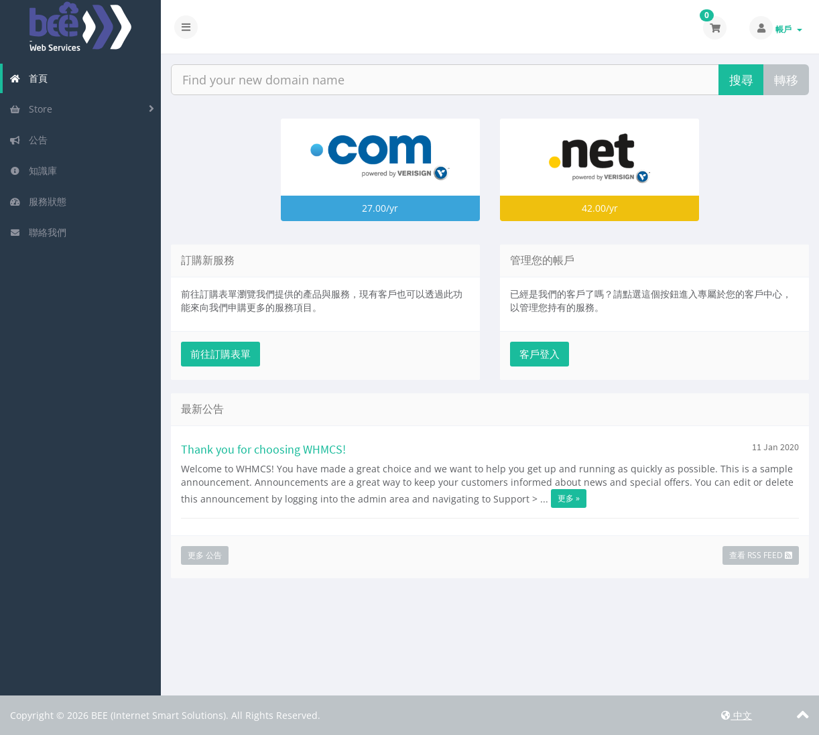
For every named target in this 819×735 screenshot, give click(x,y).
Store (30, 109)
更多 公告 (205, 555)
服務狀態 (37, 201)
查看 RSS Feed (760, 555)
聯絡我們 (37, 232)
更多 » (569, 498)
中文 (736, 715)
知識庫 (33, 170)
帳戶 (788, 29)
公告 (28, 139)
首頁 (28, 78)
